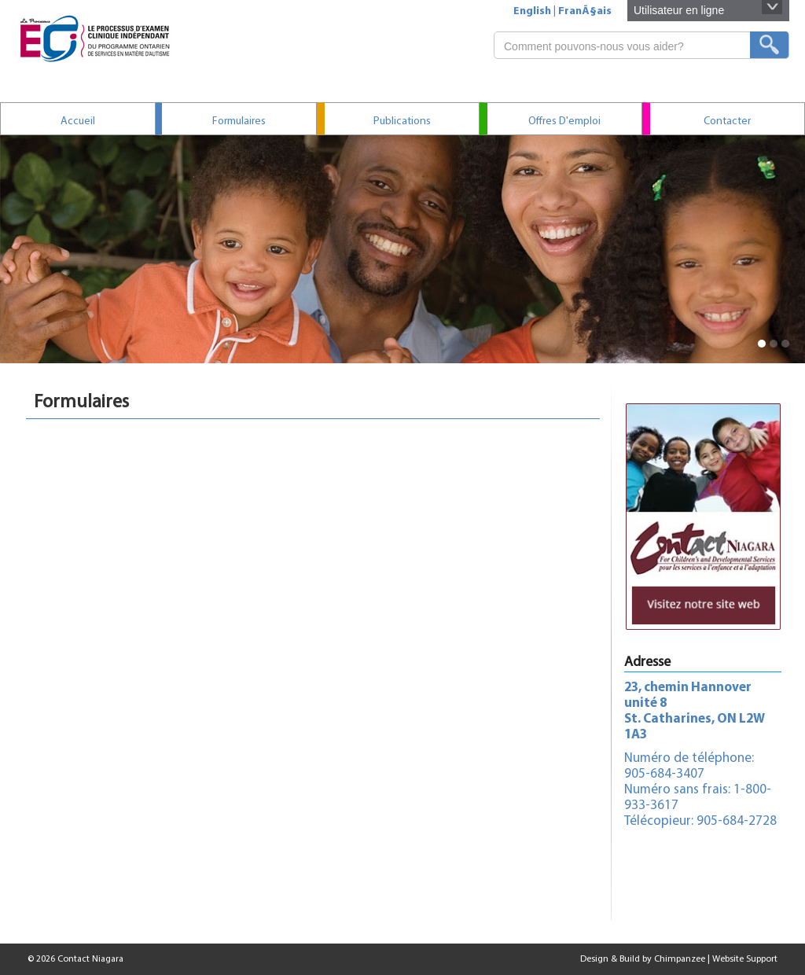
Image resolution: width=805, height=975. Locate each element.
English (532, 11)
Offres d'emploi (564, 121)
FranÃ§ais (585, 11)
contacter (727, 121)
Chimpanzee (679, 959)
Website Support (744, 959)
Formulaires (239, 121)
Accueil (78, 121)
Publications (402, 121)
